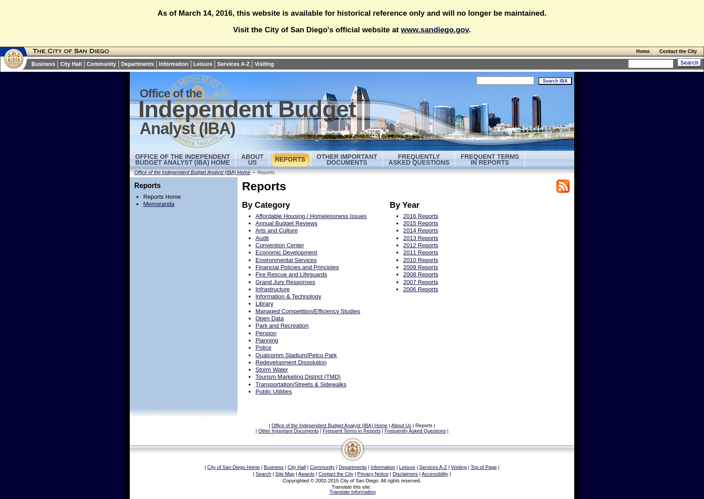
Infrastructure (272, 289)
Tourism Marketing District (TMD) (298, 376)
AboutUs (252, 159)
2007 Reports (420, 282)
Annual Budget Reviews (286, 223)
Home (643, 51)
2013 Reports (420, 238)
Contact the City (678, 51)
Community (101, 64)
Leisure (203, 64)
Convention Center (279, 245)
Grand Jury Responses (285, 282)
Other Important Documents (347, 159)
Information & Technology (288, 296)
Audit (262, 238)
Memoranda (158, 204)
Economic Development (286, 252)
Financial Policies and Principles (297, 267)
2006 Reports (420, 289)
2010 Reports (420, 260)
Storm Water (271, 369)
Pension (266, 333)
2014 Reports (420, 230)
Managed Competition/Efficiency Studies (307, 311)
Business (43, 64)
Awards (306, 474)
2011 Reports (420, 252)
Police (263, 347)
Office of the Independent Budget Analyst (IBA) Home (182, 159)
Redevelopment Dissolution (290, 362)
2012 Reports (420, 245)
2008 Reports (420, 274)
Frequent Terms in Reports (490, 159)
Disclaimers (405, 474)
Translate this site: (351, 487)
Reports (290, 159)
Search (263, 474)
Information (174, 64)
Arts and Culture (276, 230)
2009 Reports (420, 267)
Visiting (264, 64)
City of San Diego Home (233, 467)
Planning (266, 340)
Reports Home (162, 196)
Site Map (285, 474)
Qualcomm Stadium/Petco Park (296, 355)
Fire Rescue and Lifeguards (291, 274)
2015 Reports (420, 223)
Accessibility (435, 474)
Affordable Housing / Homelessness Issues (311, 216)
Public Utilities (273, 391)
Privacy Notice (373, 474)
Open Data (269, 318)
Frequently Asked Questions (418, 159)
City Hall (71, 64)
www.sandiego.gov (435, 30)
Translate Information (353, 492)
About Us (401, 425)
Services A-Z (233, 64)
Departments (137, 64)
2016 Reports (420, 216)
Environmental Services (286, 260)
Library (264, 303)
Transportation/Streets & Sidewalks (301, 384)
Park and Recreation (282, 325)
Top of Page (484, 467)
